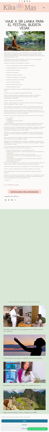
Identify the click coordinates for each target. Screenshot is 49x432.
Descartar (24, 425)
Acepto (24, 421)
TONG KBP (10, 185)
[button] (44, 7)
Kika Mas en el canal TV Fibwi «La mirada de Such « (22, 385)
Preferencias (24, 428)
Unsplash (17, 185)
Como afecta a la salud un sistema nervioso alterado (22, 358)
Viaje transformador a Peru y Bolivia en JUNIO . (20, 412)
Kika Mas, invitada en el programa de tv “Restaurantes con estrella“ (23, 330)
